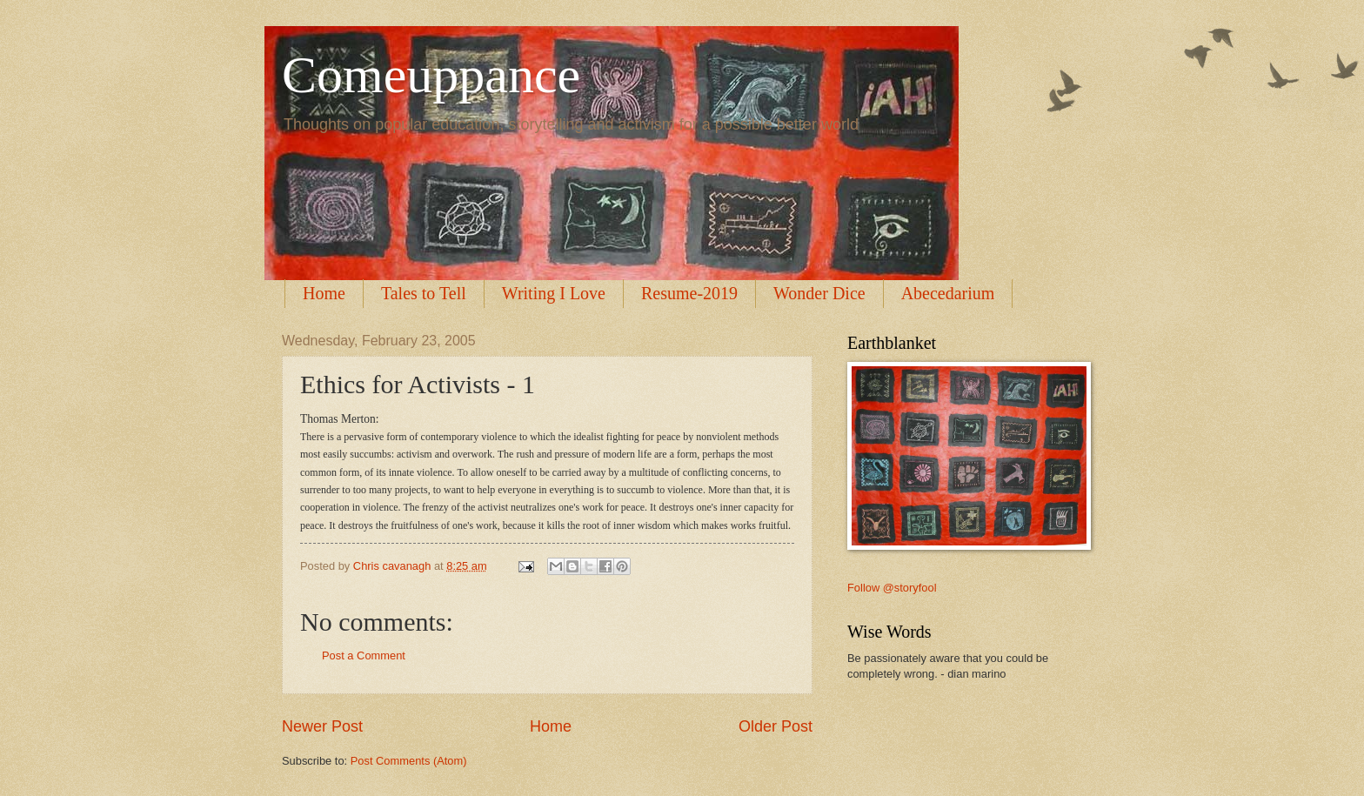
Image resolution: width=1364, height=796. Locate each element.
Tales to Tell (423, 293)
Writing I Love (553, 293)
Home (324, 293)
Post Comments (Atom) (409, 760)
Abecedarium (948, 293)
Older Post (775, 726)
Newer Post (322, 726)
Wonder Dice (819, 293)
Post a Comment (363, 655)
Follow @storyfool (892, 587)
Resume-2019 (689, 293)
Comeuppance (431, 75)
